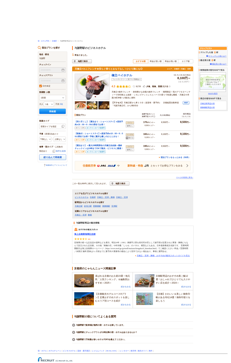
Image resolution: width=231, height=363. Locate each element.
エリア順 (186, 61)
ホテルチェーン (55, 351)
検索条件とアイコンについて (56, 165)
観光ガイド (142, 351)
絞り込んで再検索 (53, 157)
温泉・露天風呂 (83, 351)
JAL (110, 351)
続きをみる (126, 287)
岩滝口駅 (88, 206)
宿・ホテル (42, 351)
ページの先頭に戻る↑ (184, 177)
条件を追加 (61, 151)
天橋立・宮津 (122, 197)
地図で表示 (83, 61)
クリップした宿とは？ (218, 56)
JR (107, 351)
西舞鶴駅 (97, 206)
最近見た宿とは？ (219, 64)
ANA (114, 351)
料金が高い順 (171, 61)
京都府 (54, 41)
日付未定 (44, 86)
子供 (57, 104)
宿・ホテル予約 (43, 41)
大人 (41, 104)
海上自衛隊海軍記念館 (85, 234)
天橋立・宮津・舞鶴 (106, 197)
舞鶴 (90, 215)
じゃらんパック (98, 351)
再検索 (52, 111)
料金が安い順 (156, 61)
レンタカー (124, 351)
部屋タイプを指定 (48, 126)
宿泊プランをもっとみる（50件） (175, 157)
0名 (61, 104)
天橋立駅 (79, 206)
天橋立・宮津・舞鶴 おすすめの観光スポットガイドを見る (163, 255)
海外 (150, 351)
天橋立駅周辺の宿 (207, 103)
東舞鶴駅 (106, 206)
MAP (186, 103)
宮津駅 (114, 206)
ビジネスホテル (82, 197)
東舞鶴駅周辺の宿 (207, 107)
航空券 (133, 351)
